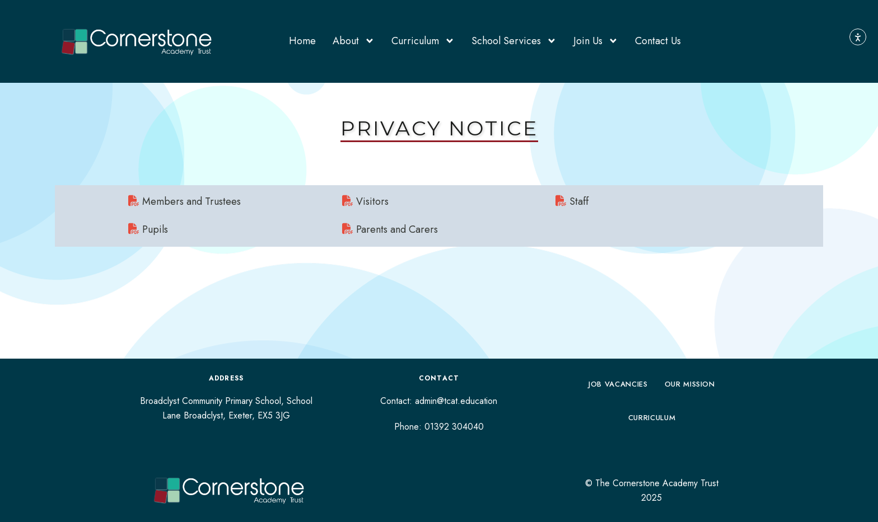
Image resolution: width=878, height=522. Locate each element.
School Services (514, 40)
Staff (572, 201)
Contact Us (658, 41)
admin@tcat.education (456, 400)
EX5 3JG (274, 415)
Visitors (365, 201)
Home (302, 41)
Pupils (148, 229)
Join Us (595, 40)
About (354, 40)
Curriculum (423, 40)
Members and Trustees (184, 201)
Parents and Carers (390, 229)
